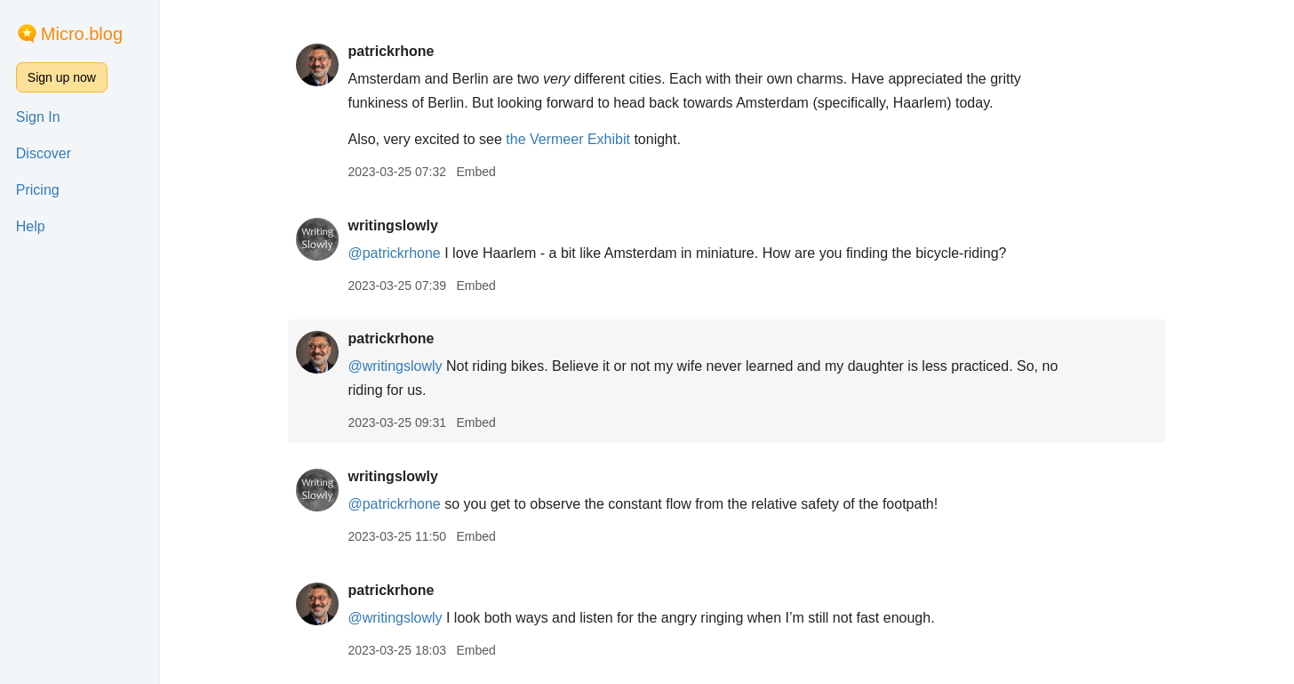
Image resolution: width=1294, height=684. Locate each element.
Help (30, 226)
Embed (475, 172)
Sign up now (62, 77)
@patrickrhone (393, 253)
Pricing (38, 189)
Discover (43, 153)
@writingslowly (394, 366)
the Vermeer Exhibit (568, 139)
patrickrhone (390, 51)
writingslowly (392, 225)
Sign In (38, 117)
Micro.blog (82, 34)
